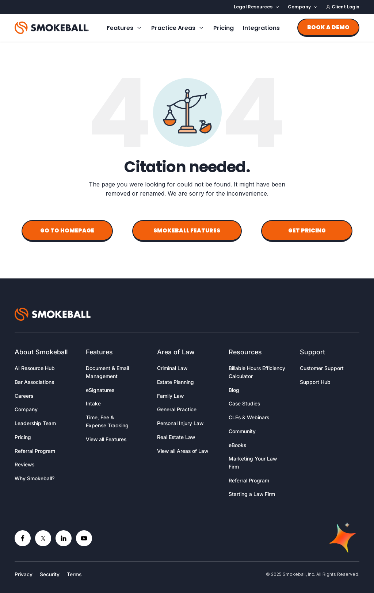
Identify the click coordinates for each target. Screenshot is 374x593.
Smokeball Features (186, 230)
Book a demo (328, 27)
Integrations (261, 28)
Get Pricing (307, 230)
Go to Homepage (67, 230)
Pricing (223, 28)
